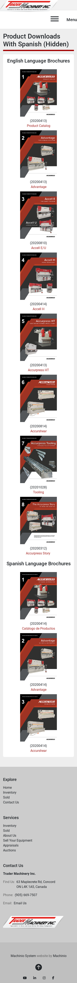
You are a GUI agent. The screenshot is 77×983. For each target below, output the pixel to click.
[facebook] (53, 978)
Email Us (20, 903)
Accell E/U (38, 248)
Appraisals (10, 845)
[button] (33, 792)
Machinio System (23, 956)
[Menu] (55, 19)
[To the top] (38, 967)
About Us (9, 835)
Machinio (60, 956)
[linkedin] (34, 978)
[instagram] (44, 978)
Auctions (9, 850)
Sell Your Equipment (17, 840)
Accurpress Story (38, 553)
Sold (6, 797)
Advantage (38, 187)
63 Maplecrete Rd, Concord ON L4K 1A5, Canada (36, 884)
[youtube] (25, 978)
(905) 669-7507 (26, 895)
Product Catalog (38, 126)
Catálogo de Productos (38, 628)
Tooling (38, 492)
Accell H (38, 309)
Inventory (9, 792)
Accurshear (38, 431)
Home (7, 788)
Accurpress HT (38, 370)
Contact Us (11, 802)
